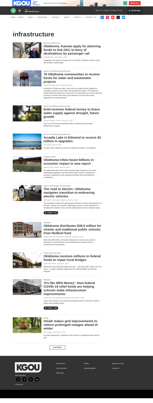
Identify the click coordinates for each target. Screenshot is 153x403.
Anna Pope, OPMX (50, 268)
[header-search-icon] (126, 5)
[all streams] (134, 15)
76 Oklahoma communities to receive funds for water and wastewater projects (72, 82)
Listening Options (90, 373)
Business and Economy (52, 48)
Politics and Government (52, 258)
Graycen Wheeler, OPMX (52, 90)
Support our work (117, 368)
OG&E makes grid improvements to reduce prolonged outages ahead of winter (71, 329)
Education (47, 227)
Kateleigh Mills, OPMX (51, 62)
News (30, 22)
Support (56, 22)
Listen (20, 22)
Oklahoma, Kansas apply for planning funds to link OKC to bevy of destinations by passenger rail (72, 54)
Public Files (60, 378)
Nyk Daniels (48, 149)
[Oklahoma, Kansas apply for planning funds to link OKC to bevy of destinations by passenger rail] (27, 55)
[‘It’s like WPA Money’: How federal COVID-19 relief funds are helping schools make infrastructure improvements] (27, 292)
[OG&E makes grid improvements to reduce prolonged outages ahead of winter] (27, 330)
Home (13, 22)
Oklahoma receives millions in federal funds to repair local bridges (72, 262)
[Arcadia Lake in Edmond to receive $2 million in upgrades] (27, 146)
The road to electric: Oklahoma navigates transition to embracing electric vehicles (69, 197)
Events (77, 22)
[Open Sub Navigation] (25, 22)
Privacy (86, 368)
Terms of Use (60, 368)
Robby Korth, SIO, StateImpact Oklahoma (57, 241)
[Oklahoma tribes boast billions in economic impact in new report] (27, 169)
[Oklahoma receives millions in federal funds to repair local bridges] (27, 265)
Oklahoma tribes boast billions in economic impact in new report (69, 166)
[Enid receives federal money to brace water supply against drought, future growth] (27, 118)
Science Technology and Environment (57, 76)
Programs (42, 22)
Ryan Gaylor (48, 337)
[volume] (19, 15)
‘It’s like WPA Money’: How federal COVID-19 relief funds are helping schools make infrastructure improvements (69, 293)
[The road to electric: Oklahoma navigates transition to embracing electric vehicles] (27, 198)
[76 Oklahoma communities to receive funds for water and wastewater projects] (27, 83)
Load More (57, 352)
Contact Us (90, 22)
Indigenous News (50, 161)
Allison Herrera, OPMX (51, 172)
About (67, 22)
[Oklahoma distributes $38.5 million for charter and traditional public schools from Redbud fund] (27, 234)
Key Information (61, 373)
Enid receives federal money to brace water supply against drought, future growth (72, 117)
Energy (46, 323)
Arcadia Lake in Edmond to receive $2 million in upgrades (72, 144)
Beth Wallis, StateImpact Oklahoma (55, 205)
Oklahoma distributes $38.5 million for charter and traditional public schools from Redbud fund (72, 234)
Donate (137, 5)
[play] (13, 15)
